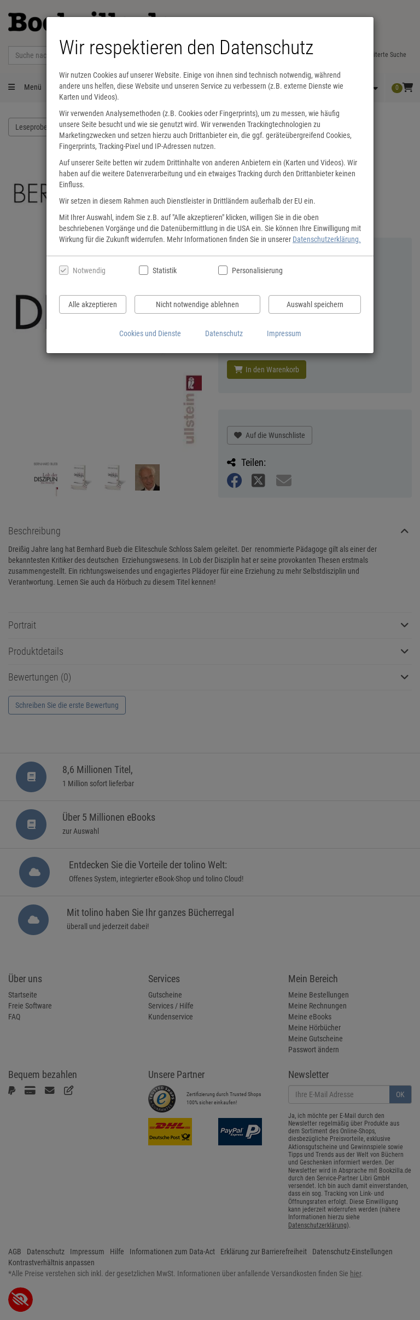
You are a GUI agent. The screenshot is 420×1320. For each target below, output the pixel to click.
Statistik (165, 270)
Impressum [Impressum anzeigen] (284, 333)
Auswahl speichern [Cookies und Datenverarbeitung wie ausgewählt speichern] (315, 304)
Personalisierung (257, 270)
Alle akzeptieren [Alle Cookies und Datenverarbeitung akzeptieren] (92, 304)
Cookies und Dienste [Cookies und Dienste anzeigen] (150, 333)
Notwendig (89, 270)
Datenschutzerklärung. (327, 239)
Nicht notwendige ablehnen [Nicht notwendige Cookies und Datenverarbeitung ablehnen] (197, 304)
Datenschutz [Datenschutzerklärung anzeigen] (224, 333)
